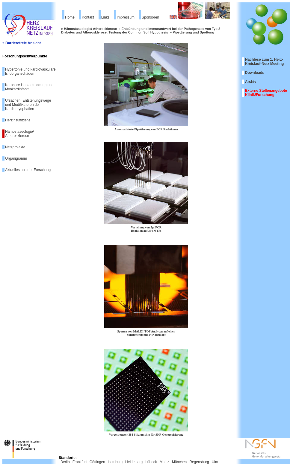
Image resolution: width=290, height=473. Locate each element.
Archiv (250, 82)
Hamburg (115, 462)
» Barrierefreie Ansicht (21, 43)
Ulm (215, 462)
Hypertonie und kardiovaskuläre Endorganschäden (30, 71)
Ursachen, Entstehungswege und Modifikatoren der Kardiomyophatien (28, 104)
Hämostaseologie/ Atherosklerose (19, 133)
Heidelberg (134, 462)
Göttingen (97, 462)
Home (70, 17)
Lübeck (151, 462)
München (179, 462)
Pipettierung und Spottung (193, 32)
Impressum (126, 17)
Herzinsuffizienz (17, 120)
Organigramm (16, 158)
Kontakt (88, 17)
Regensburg (199, 462)
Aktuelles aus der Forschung (28, 170)
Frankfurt (79, 462)
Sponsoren (150, 17)
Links (105, 17)
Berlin (65, 462)
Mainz (164, 462)
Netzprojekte (15, 147)
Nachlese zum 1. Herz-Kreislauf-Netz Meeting (264, 61)
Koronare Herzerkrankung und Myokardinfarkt (29, 87)
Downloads (254, 73)
